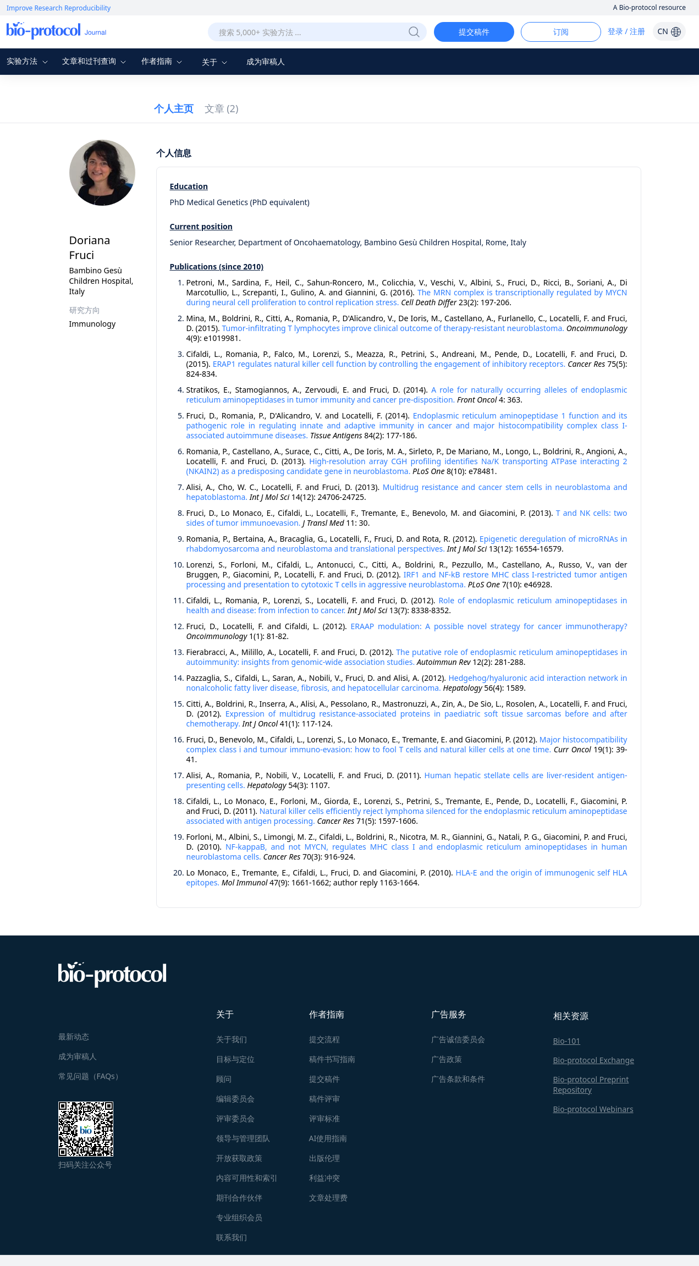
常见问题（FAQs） (90, 1076)
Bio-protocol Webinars (593, 1109)
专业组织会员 (239, 1217)
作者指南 (163, 61)
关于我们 (231, 1039)
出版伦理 (324, 1158)
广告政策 (446, 1059)
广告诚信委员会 (458, 1039)
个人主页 (174, 108)
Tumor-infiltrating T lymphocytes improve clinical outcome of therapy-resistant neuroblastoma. (393, 328)
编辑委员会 (235, 1098)
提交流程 (324, 1039)
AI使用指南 (328, 1138)
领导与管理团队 (243, 1138)
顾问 (224, 1079)
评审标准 (324, 1118)
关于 (216, 62)
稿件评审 (324, 1098)
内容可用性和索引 (247, 1178)
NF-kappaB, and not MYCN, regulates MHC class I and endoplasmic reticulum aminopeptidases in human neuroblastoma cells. (407, 851)
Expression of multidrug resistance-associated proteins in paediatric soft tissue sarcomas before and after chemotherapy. (407, 718)
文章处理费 (328, 1197)
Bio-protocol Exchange (594, 1060)
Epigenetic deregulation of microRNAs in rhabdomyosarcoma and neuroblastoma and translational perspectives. (407, 543)
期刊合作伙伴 (239, 1197)
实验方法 (29, 61)
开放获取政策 (239, 1158)
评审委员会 (235, 1118)
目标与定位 (235, 1059)
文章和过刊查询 (95, 61)
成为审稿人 (265, 61)
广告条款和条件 (458, 1079)
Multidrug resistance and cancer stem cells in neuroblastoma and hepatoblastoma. (407, 492)
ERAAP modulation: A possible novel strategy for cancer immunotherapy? (488, 626)
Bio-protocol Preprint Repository (591, 1084)
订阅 (561, 31)
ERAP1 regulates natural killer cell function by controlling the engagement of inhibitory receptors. (389, 364)
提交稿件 (474, 31)
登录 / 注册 (627, 31)
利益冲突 (324, 1178)
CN (669, 31)
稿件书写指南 (332, 1059)
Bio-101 (567, 1041)
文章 (222, 108)
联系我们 (231, 1237)
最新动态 (73, 1036)
